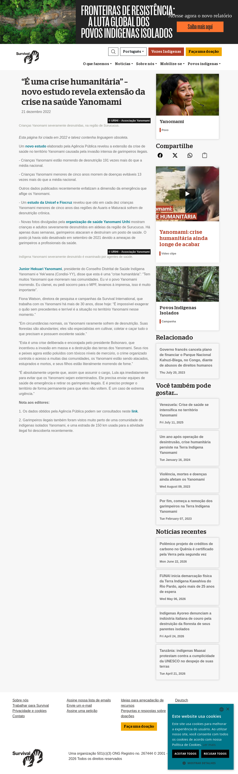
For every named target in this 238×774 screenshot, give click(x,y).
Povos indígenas (203, 64)
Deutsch (181, 700)
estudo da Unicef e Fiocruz (49, 202)
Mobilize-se (171, 64)
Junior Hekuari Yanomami (40, 269)
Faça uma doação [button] (204, 51)
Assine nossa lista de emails (89, 700)
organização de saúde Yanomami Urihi (98, 222)
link (135, 411)
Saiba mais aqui (200, 27)
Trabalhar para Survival (31, 705)
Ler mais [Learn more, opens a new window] (209, 745)
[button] (113, 51)
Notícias (122, 64)
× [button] (227, 709)
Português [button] (132, 51)
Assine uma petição (82, 711)
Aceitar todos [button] (186, 754)
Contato (19, 716)
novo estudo (35, 146)
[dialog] (201, 737)
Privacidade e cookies (30, 711)
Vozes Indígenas (166, 51)
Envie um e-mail (79, 705)
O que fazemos (96, 64)
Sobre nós (145, 64)
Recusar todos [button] (215, 754)
